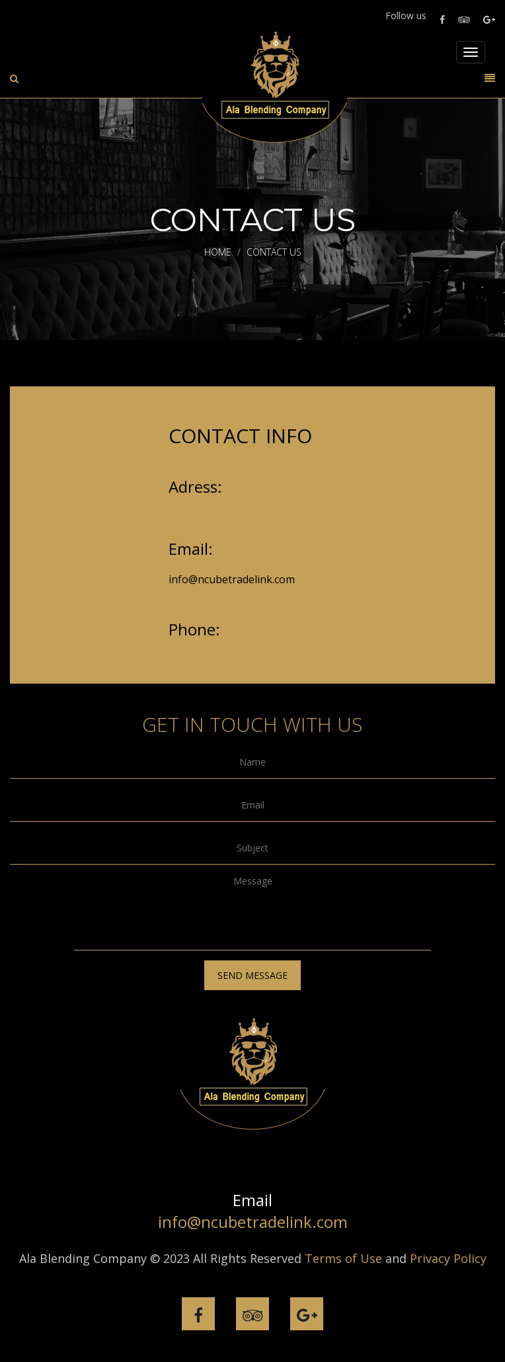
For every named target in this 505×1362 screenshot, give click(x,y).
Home (217, 252)
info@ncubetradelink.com (232, 579)
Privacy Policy (448, 1258)
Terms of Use (343, 1258)
